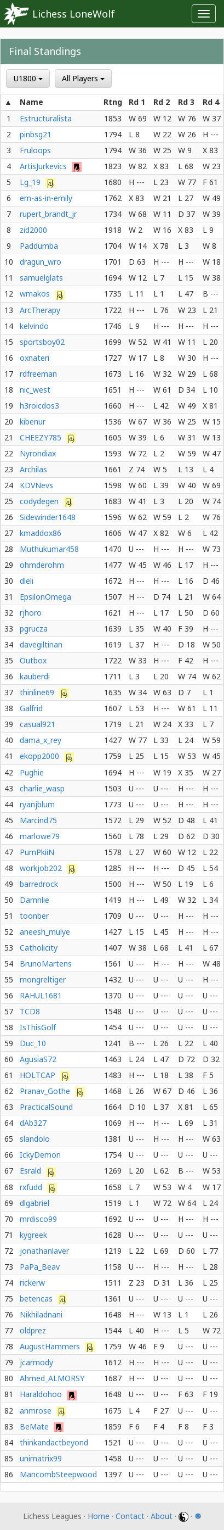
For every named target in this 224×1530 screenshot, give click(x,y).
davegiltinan (41, 644)
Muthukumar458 (49, 549)
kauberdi (35, 676)
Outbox (33, 660)
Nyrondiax (38, 453)
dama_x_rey (40, 740)
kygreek (33, 1235)
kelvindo (34, 326)
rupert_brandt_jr (48, 214)
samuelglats (41, 277)
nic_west (35, 389)
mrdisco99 (38, 1219)
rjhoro (31, 612)
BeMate (35, 1426)
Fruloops (35, 150)
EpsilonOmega (45, 596)
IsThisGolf (38, 1027)
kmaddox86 (40, 533)
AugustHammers (51, 1346)
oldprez (33, 1330)
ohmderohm (42, 565)
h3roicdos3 (39, 405)
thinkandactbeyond (54, 1442)
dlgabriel (34, 1203)
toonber (34, 916)
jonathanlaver (44, 1251)
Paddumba (39, 246)
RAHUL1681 (41, 995)
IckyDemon (40, 1154)
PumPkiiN (37, 852)
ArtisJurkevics (44, 166)
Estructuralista (46, 118)
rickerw (32, 1282)
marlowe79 (40, 836)
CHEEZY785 (42, 437)
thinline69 (38, 692)
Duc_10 (33, 1043)
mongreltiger (43, 979)
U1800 (28, 78)
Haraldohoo (42, 1394)
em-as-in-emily (46, 198)
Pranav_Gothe (46, 1091)
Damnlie (34, 900)
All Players (83, 78)
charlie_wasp (42, 788)
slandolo (35, 1138)
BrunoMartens (46, 963)
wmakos (36, 293)
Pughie (32, 772)
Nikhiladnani (41, 1314)
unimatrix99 (41, 1458)
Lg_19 (31, 182)
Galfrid (31, 708)
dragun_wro (40, 261)
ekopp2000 (40, 756)
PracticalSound (46, 1107)
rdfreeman (38, 373)
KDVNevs (36, 485)
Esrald (31, 1170)
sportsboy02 (42, 342)
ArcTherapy (40, 310)
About (162, 1516)
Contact (130, 1516)
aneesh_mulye (45, 931)
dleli (26, 581)
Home (99, 1516)
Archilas (33, 469)
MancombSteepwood (58, 1474)
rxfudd (32, 1187)
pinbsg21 (35, 134)
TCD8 (30, 1011)
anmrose (37, 1410)
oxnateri (34, 358)
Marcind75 (38, 820)
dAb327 (33, 1123)
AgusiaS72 (38, 1059)
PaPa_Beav (40, 1266)
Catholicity (39, 947)
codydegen (40, 501)
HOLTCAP (39, 1075)
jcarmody (36, 1362)
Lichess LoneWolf (73, 13)
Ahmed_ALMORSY (52, 1378)
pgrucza (34, 628)
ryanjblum (37, 804)
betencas (37, 1298)
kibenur (32, 421)
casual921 (37, 724)
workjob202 (42, 868)
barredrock (39, 884)
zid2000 (33, 230)
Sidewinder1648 (48, 517)
